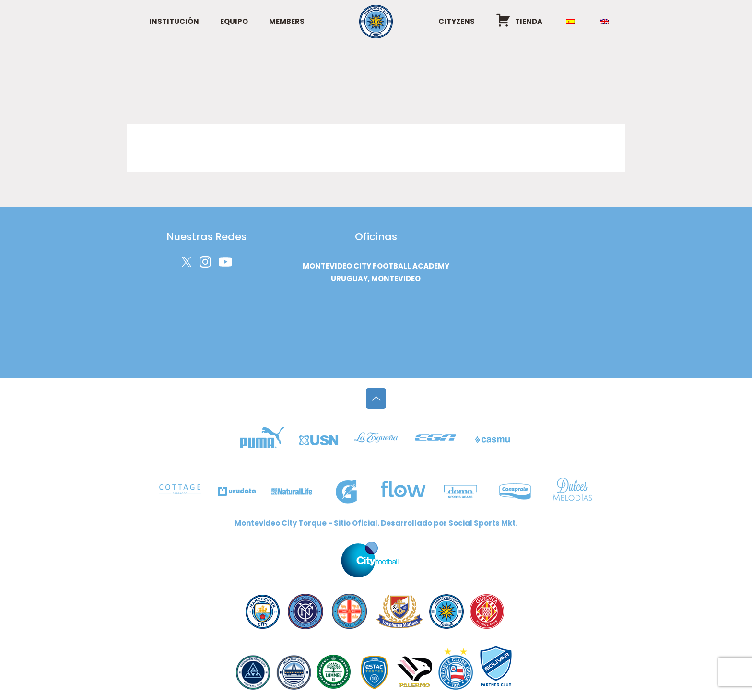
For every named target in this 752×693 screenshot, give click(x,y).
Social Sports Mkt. (482, 523)
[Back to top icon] (376, 398)
